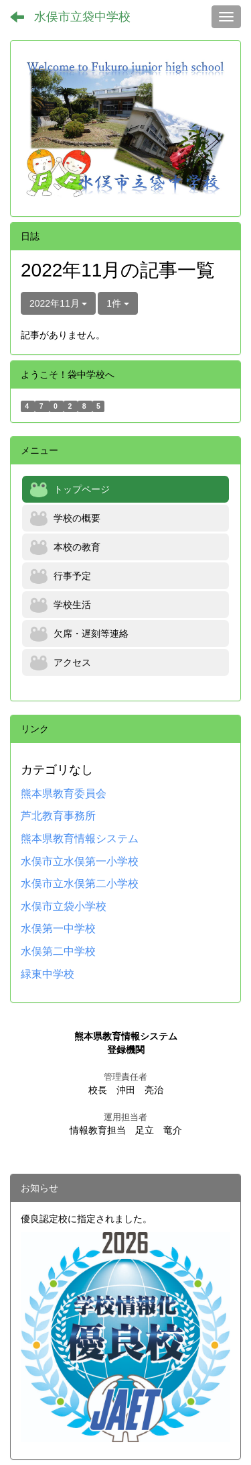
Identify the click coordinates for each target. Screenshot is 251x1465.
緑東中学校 (47, 974)
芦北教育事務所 (58, 815)
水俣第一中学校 (58, 928)
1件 (117, 303)
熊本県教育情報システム (80, 838)
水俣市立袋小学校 (63, 906)
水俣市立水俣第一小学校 (80, 861)
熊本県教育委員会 (63, 793)
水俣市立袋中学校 (82, 16)
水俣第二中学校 (58, 951)
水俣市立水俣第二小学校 (80, 883)
